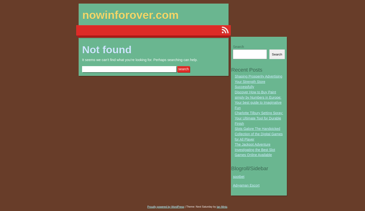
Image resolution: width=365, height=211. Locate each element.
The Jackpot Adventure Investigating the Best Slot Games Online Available (255, 149)
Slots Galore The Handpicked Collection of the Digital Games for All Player (259, 134)
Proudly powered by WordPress (165, 206)
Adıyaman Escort (246, 185)
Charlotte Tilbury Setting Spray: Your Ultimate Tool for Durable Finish (259, 118)
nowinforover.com (130, 15)
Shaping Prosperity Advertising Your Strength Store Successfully (258, 81)
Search (238, 47)
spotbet (238, 177)
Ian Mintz (222, 206)
